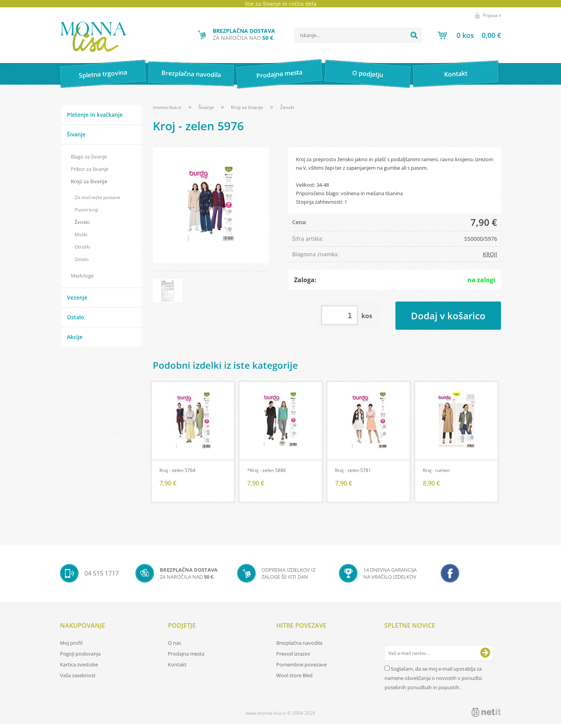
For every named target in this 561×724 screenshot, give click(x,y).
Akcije (74, 337)
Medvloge (82, 275)
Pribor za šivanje (89, 168)
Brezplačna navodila (191, 73)
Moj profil (71, 642)
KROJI (490, 254)
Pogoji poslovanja (80, 653)
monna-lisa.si (167, 107)
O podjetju (367, 73)
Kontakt (456, 73)
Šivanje (76, 134)
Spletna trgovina (103, 74)
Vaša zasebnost (78, 675)
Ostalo (82, 259)
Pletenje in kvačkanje (95, 114)
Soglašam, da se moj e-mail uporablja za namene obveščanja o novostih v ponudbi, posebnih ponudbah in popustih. (433, 678)
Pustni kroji (86, 209)
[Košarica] (469, 35)
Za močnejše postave (97, 197)
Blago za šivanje (89, 156)
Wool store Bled (294, 675)
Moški (81, 234)
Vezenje (77, 297)
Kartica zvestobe (79, 664)
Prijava (492, 15)
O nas (174, 642)
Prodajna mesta (279, 74)
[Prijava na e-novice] (485, 653)
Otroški (82, 247)
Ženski (82, 222)
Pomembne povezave (301, 664)
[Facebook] (450, 573)
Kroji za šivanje (89, 181)
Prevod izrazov (293, 653)
